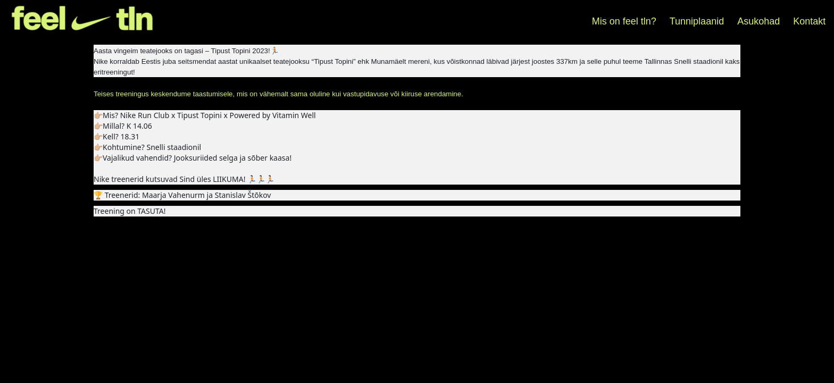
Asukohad (758, 21)
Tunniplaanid (697, 21)
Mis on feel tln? (624, 21)
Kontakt (809, 21)
